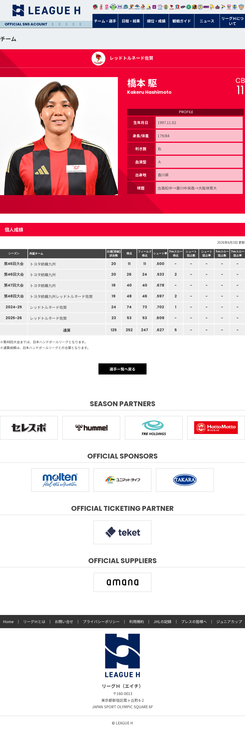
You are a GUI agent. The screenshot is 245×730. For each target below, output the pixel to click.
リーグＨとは (34, 621)
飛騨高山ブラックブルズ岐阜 (194, 7)
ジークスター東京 (107, 7)
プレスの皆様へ (194, 621)
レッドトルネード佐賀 (172, 7)
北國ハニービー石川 (189, 7)
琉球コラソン (177, 7)
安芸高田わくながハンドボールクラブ (160, 7)
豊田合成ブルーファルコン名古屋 (131, 7)
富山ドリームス (120, 7)
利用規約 (136, 621)
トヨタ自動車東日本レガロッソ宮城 (95, 7)
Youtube (66, 24)
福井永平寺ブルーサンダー (126, 7)
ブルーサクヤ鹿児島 (235, 7)
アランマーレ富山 (183, 7)
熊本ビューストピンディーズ (229, 7)
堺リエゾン (154, 7)
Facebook (73, 24)
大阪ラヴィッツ (212, 7)
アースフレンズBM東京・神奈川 (113, 7)
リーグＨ (46, 10)
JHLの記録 (162, 621)
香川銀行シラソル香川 (223, 7)
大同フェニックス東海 (137, 7)
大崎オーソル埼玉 (101, 7)
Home (8, 621)
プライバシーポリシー (101, 621)
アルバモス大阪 (149, 7)
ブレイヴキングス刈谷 (143, 7)
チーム (8, 38)
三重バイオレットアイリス (206, 7)
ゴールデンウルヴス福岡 (166, 7)
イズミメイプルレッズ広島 (217, 7)
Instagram (59, 24)
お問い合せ (64, 621)
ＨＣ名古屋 (200, 7)
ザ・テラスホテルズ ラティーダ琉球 (241, 7)
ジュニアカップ (229, 621)
